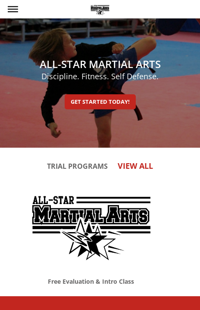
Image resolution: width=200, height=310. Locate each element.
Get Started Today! (100, 101)
